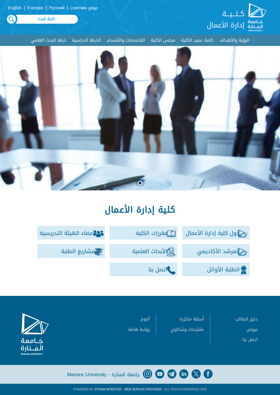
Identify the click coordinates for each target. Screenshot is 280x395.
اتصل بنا (250, 339)
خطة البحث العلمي (48, 40)
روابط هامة (139, 329)
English (14, 8)
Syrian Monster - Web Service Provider (127, 389)
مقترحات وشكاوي (187, 329)
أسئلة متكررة (191, 319)
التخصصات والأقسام (126, 40)
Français (35, 8)
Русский (57, 8)
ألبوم (145, 319)
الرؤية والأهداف (234, 40)
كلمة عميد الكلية (197, 40)
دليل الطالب (246, 319)
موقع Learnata (84, 8)
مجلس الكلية (163, 40)
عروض (252, 329)
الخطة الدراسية (86, 40)
